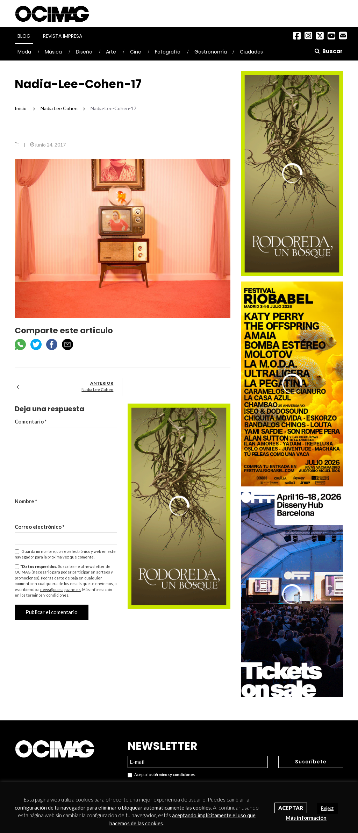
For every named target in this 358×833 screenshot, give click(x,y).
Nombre (26, 501)
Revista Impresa (62, 36)
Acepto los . (161, 774)
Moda (24, 51)
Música (53, 51)
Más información (306, 817)
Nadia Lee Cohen (97, 389)
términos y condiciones (47, 595)
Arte (111, 51)
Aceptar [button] (290, 808)
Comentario (31, 421)
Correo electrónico (40, 527)
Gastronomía (210, 51)
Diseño (84, 51)
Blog (23, 36)
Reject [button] (327, 808)
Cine (135, 51)
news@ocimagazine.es (60, 589)
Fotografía (167, 51)
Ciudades (251, 51)
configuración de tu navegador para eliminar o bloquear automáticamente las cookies (113, 807)
